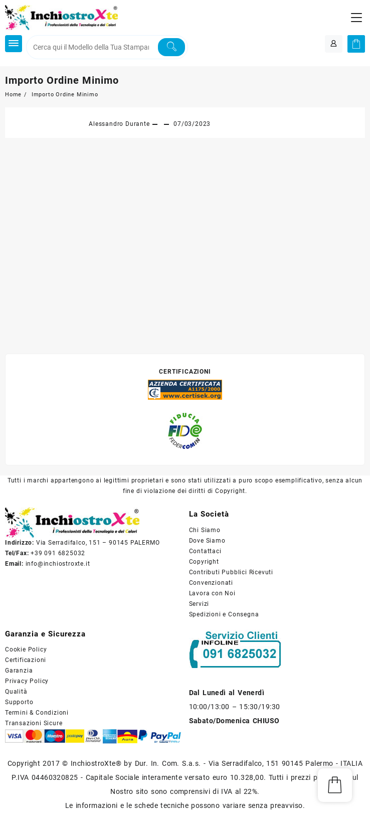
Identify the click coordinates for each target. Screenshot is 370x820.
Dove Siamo (207, 540)
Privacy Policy (27, 681)
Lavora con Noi (212, 593)
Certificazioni (25, 660)
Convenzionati (211, 582)
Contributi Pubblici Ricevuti (231, 572)
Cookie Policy (26, 649)
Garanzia (19, 670)
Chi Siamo (205, 530)
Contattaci (205, 551)
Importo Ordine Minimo (62, 80)
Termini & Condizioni (37, 712)
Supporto (19, 702)
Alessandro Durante (119, 123)
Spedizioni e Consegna (224, 614)
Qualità (16, 691)
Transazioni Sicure (33, 723)
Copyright (204, 561)
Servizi (199, 603)
